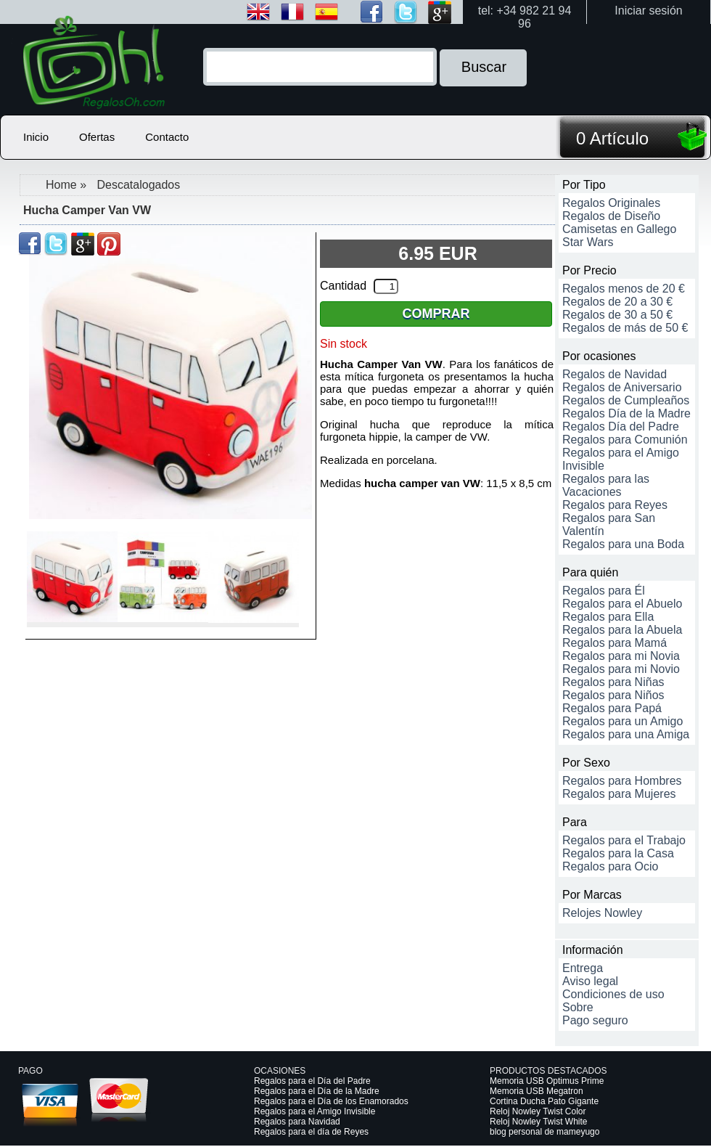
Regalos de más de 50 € (625, 328)
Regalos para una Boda (623, 544)
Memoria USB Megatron (536, 1091)
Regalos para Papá (612, 708)
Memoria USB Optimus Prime (547, 1081)
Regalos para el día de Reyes (311, 1132)
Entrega (582, 968)
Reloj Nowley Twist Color (538, 1111)
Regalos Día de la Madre (626, 413)
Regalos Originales (611, 203)
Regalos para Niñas (613, 682)
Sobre (577, 1007)
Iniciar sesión (648, 10)
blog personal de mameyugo (544, 1132)
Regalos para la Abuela (622, 630)
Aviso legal (590, 981)
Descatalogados (138, 185)
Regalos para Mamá (614, 643)
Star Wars (588, 242)
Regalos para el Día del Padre (312, 1081)
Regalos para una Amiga (625, 734)
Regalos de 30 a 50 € (617, 315)
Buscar (483, 67)
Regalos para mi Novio (621, 669)
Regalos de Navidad (614, 374)
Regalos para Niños (613, 695)
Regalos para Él (603, 590)
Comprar (436, 313)
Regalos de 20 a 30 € (617, 301)
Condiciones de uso (613, 994)
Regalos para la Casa (618, 853)
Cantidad (343, 285)
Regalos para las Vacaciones (605, 485)
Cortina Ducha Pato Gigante (544, 1101)
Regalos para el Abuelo (622, 603)
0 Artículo (612, 138)
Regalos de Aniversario (622, 387)
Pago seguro (595, 1020)
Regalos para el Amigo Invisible (314, 1111)
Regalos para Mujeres (619, 794)
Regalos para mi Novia (621, 656)
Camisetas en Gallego (619, 229)
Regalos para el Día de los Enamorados (331, 1101)
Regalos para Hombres (622, 781)
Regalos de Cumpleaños (625, 400)
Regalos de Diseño (611, 216)
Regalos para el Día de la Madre (316, 1091)
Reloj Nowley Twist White (538, 1122)
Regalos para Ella (608, 617)
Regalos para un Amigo (622, 721)
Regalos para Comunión (625, 439)
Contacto (167, 137)
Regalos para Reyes (614, 505)
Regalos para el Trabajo (624, 840)
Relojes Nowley (602, 913)
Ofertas (97, 137)
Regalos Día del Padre (620, 426)
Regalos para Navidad (297, 1122)
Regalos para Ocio (610, 866)
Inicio (36, 137)
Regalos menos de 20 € (623, 288)
